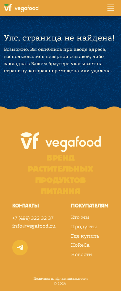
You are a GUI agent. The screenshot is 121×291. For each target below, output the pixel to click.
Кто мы (80, 217)
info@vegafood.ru (33, 226)
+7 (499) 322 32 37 (33, 218)
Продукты (84, 226)
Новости (81, 254)
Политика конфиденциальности (61, 279)
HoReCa (80, 245)
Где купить (85, 236)
